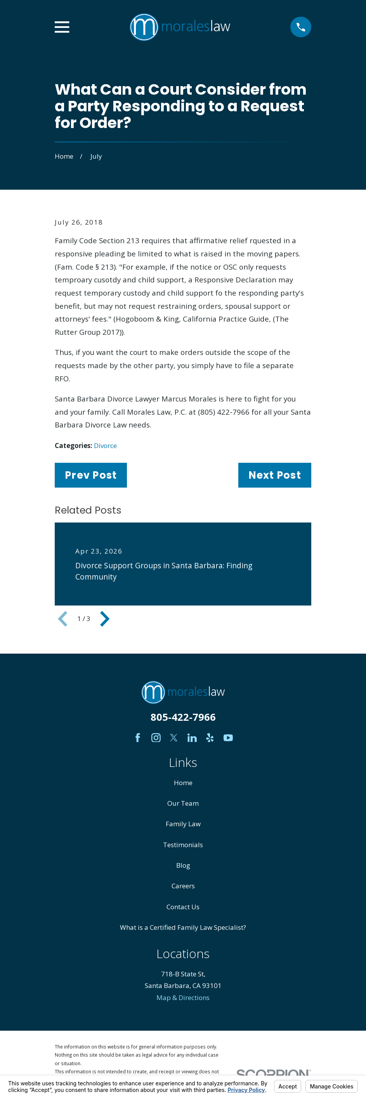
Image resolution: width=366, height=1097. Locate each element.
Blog (183, 865)
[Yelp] (210, 737)
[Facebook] (137, 737)
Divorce (105, 445)
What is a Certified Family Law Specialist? (183, 927)
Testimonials (183, 844)
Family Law (183, 823)
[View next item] (105, 618)
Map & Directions (183, 997)
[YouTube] (228, 737)
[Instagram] (156, 737)
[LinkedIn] (192, 737)
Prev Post (91, 475)
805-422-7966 (183, 716)
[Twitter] (174, 737)
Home (183, 782)
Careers (183, 885)
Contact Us (183, 906)
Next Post (274, 475)
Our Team (183, 803)
